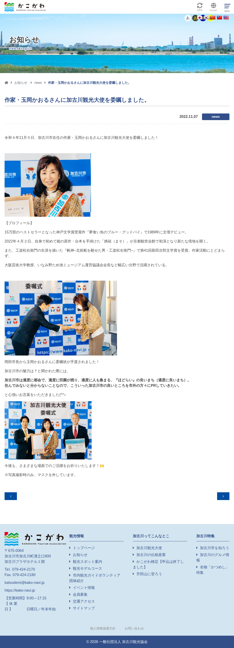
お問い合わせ (134, 628)
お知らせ (20, 82)
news (38, 82)
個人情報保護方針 (103, 628)
